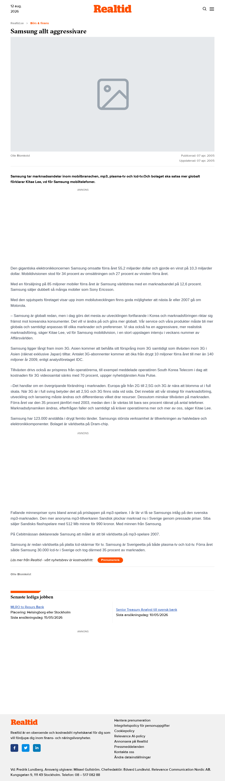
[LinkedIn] (37, 748)
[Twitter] (25, 748)
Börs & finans (39, 23)
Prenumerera (110, 560)
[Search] (204, 9)
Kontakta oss (124, 752)
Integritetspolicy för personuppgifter (142, 725)
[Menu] (211, 9)
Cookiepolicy (124, 731)
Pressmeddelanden (129, 747)
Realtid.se (17, 23)
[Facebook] (14, 748)
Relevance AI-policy (129, 736)
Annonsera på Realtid (131, 741)
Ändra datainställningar (132, 757)
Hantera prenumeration (132, 720)
